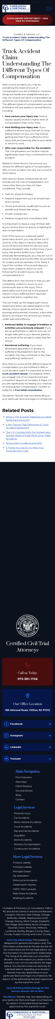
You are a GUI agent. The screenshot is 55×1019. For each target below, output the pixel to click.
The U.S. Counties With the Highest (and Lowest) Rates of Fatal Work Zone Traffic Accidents (28, 435)
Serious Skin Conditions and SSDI (24, 443)
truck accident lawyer (15, 373)
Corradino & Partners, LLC (27, 34)
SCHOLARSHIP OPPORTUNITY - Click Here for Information (27, 19)
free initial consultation (28, 390)
